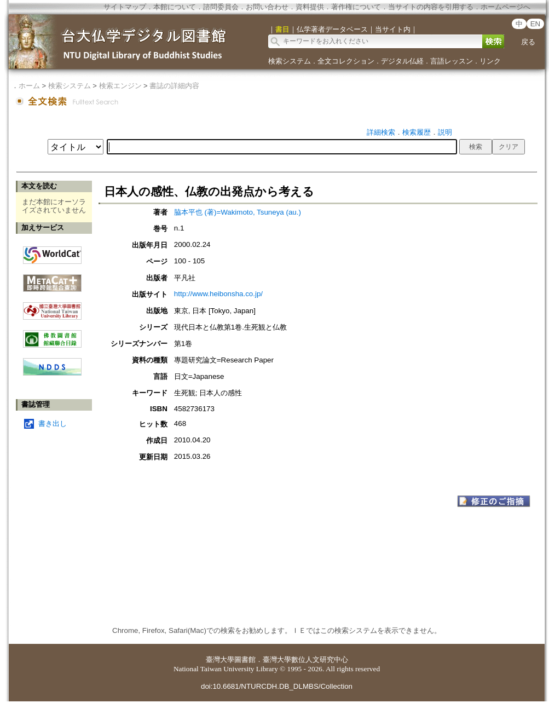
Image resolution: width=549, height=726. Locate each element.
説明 (445, 132)
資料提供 (310, 7)
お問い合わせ (267, 7)
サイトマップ (124, 7)
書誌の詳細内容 (174, 86)
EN (535, 24)
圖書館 (245, 659)
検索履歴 (416, 132)
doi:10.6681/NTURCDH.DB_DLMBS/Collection (276, 686)
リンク (490, 61)
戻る (528, 42)
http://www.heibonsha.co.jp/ (218, 294)
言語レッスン (451, 61)
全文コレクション (345, 61)
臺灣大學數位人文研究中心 (305, 659)
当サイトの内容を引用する (430, 7)
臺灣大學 (220, 659)
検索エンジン (120, 86)
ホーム (29, 86)
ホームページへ (505, 7)
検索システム (289, 61)
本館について (174, 7)
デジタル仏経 (402, 61)
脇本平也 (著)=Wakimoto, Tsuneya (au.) (237, 212)
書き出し (52, 423)
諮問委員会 (221, 7)
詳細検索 (381, 132)
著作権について (356, 7)
